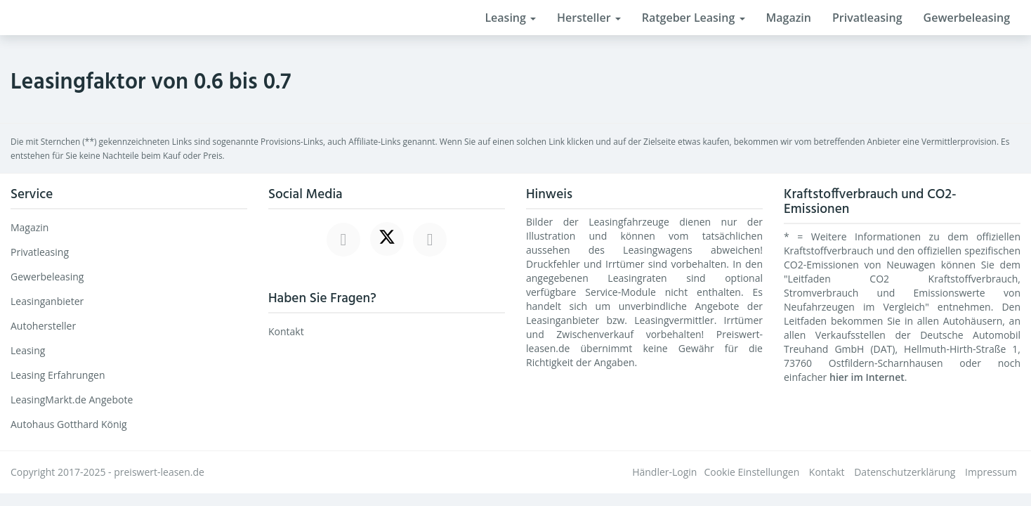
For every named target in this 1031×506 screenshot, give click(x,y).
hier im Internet (867, 377)
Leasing (510, 17)
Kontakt (286, 331)
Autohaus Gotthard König (69, 424)
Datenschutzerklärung (904, 472)
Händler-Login (664, 472)
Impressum (991, 472)
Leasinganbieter (47, 301)
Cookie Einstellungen (751, 472)
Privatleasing (867, 17)
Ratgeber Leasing (693, 17)
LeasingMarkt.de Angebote (72, 399)
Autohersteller (43, 325)
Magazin (788, 17)
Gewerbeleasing (967, 17)
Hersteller (589, 17)
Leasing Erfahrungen (58, 375)
